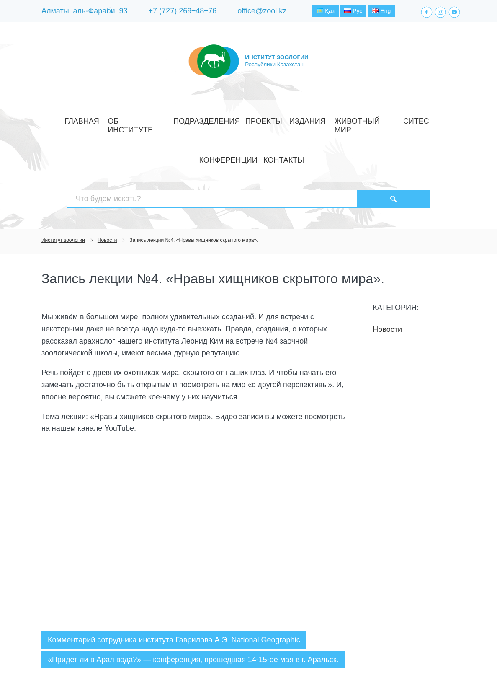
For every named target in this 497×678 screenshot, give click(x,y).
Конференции (373, 119)
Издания (251, 119)
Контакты (417, 119)
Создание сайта (402, 656)
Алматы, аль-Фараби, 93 (84, 12)
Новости (387, 270)
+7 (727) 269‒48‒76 (183, 12)
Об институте (119, 119)
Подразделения (171, 119)
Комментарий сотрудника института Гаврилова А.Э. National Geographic (174, 581)
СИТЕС (335, 119)
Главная (77, 119)
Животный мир (295, 119)
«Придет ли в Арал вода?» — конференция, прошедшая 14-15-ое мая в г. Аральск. (193, 600)
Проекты (217, 119)
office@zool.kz (261, 12)
